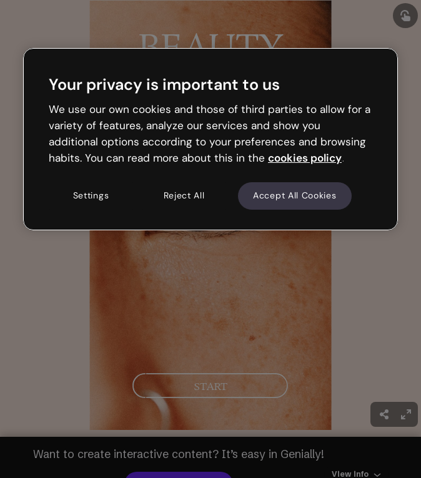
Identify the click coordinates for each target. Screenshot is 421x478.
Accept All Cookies (295, 196)
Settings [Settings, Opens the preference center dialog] (91, 196)
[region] (210, 139)
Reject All (184, 196)
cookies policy (305, 158)
